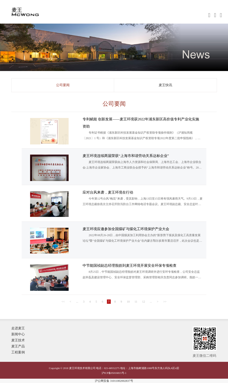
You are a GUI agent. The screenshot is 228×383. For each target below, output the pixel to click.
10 (128, 301)
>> (165, 301)
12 (143, 301)
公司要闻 (63, 85)
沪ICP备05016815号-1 (114, 372)
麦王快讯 (165, 85)
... (77, 301)
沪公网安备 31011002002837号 (114, 381)
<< (63, 301)
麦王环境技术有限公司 (38, 14)
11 (136, 301)
